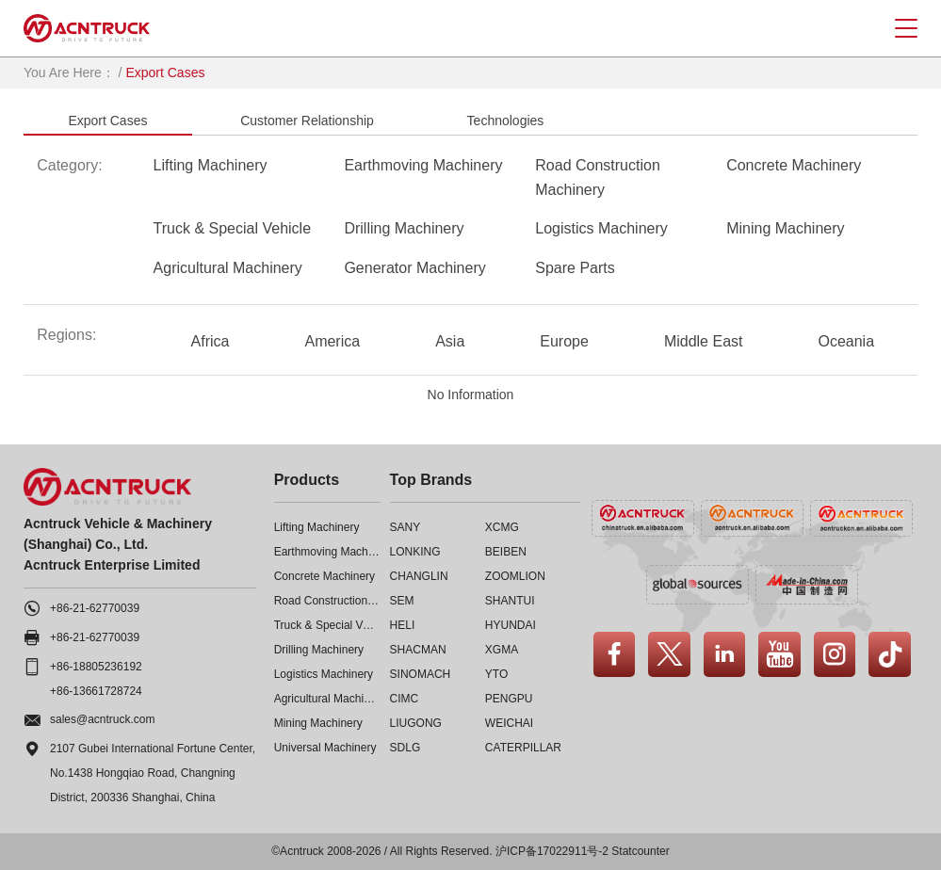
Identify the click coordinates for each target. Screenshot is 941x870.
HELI (402, 625)
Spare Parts (574, 268)
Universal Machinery (325, 747)
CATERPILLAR (523, 747)
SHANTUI (510, 600)
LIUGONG (416, 723)
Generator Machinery (414, 268)
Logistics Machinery (601, 228)
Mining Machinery (785, 228)
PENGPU (509, 698)
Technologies (505, 120)
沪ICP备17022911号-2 (551, 851)
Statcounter (640, 851)
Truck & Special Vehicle (232, 228)
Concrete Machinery (793, 165)
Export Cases (107, 120)
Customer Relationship (307, 120)
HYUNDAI (510, 625)
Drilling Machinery (403, 228)
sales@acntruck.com (102, 719)
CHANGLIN (419, 576)
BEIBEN (506, 551)
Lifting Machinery (211, 165)
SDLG (405, 747)
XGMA (501, 649)
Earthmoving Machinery (423, 165)
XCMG (502, 527)
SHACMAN (418, 649)
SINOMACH (420, 674)
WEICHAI (509, 723)
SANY (405, 527)
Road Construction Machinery (597, 177)
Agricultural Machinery (228, 268)
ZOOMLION (515, 576)
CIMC (404, 698)
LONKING (415, 551)
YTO (496, 674)
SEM (402, 600)
